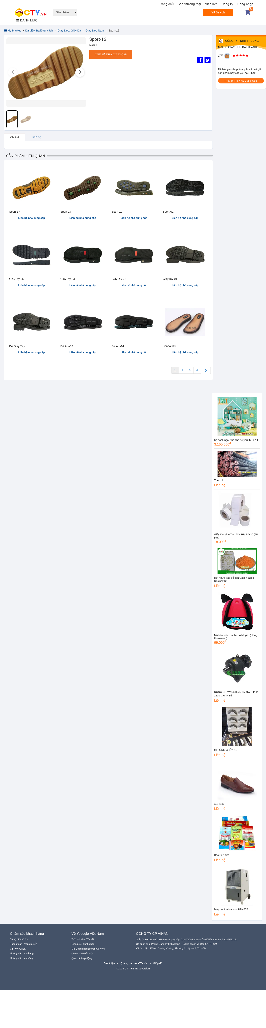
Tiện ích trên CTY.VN (83, 939)
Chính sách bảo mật (82, 953)
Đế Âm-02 (66, 346)
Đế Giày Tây (17, 346)
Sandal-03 (169, 346)
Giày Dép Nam (95, 30)
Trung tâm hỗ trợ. (19, 939)
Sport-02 (168, 211)
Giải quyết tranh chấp (83, 944)
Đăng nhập (245, 4)
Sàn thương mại (189, 4)
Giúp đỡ (157, 963)
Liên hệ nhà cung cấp (111, 54)
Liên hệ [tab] (36, 137)
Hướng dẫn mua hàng (22, 953)
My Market (12, 30)
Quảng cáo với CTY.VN (134, 963)
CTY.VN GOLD (18, 948)
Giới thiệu (109, 963)
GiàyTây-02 (119, 278)
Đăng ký (227, 4)
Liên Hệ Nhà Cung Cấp (241, 80)
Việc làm (211, 4)
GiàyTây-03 (67, 278)
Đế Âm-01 (118, 346)
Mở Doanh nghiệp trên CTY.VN (88, 948)
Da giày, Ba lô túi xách (39, 30)
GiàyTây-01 (170, 278)
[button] (79, 72)
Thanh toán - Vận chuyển (23, 944)
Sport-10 (117, 211)
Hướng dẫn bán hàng (21, 958)
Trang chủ (166, 4)
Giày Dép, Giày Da (69, 30)
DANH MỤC (26, 20)
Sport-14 (65, 211)
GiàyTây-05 (16, 278)
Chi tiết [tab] (14, 137)
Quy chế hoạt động (82, 958)
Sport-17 (14, 211)
